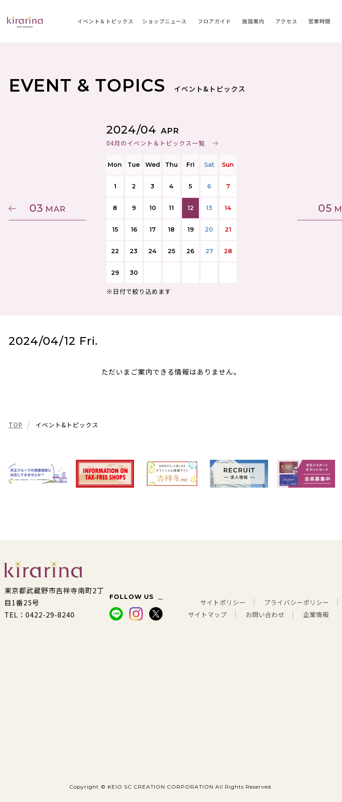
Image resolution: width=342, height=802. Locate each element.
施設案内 (253, 21)
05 (292, 208)
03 (50, 208)
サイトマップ (243, 602)
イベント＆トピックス (105, 21)
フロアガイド (214, 21)
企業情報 (314, 614)
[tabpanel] (38, 474)
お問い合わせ (307, 602)
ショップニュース (164, 21)
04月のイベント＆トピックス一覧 (155, 143)
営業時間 (319, 21)
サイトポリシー (210, 590)
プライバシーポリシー (292, 590)
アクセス (286, 21)
